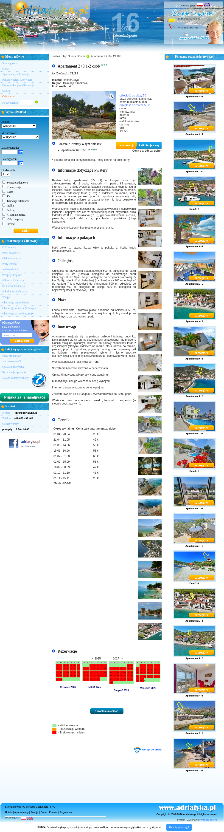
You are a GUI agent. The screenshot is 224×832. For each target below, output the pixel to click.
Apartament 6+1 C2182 (75, 150)
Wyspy (6, 297)
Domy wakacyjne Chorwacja (18, 85)
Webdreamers (208, 819)
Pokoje (35, 812)
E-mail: (19, 412)
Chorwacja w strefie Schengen (19, 308)
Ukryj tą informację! (179, 827)
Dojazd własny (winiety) (16, 377)
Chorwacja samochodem (15, 302)
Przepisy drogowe (12, 275)
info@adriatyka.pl (189, 18)
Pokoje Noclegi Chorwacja (17, 79)
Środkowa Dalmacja (13, 286)
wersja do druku (147, 749)
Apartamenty (21, 812)
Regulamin (66, 812)
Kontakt (53, 812)
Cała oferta (8, 96)
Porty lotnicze (10, 264)
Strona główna (10, 63)
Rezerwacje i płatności (14, 372)
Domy (43, 812)
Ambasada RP (10, 269)
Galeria (6, 90)
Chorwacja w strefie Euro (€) (18, 313)
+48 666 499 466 (188, 27)
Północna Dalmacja (13, 280)
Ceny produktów (11, 355)
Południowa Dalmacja (14, 291)
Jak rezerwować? (11, 361)
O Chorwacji (9, 247)
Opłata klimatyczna (13, 366)
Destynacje (42, 806)
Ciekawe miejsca (11, 258)
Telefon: (17, 418)
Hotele (8, 812)
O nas (5, 68)
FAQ (52, 806)
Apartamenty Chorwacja (15, 74)
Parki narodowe (11, 253)
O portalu (28, 806)
